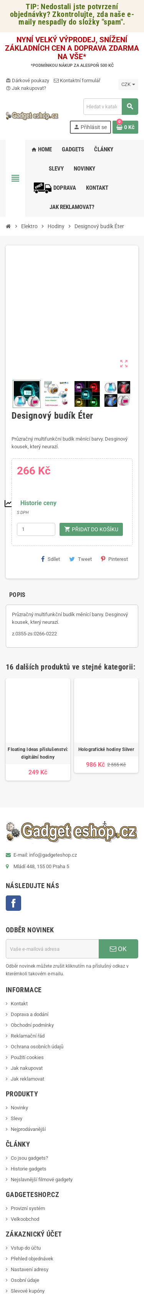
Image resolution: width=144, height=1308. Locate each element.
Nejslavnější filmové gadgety (42, 1179)
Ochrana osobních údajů (37, 1046)
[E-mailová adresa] (52, 948)
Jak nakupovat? (26, 88)
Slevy (16, 1118)
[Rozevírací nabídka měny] (128, 84)
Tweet (80, 559)
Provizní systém (28, 1208)
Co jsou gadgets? (29, 1158)
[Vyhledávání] (110, 106)
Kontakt (19, 1003)
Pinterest (114, 559)
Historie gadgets (28, 1169)
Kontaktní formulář (77, 80)
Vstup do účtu (26, 1248)
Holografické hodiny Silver (106, 749)
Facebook (13, 903)
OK (118, 949)
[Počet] (36, 529)
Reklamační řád (28, 1036)
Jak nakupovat (27, 1068)
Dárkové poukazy (27, 80)
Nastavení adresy (29, 1269)
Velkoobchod (25, 1219)
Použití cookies (27, 1057)
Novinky (19, 1108)
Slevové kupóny (28, 1291)
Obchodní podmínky (32, 1025)
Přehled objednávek (32, 1259)
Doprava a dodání (29, 1014)
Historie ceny (38, 503)
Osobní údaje (25, 1280)
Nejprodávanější (28, 1129)
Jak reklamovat (27, 1079)
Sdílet (50, 559)
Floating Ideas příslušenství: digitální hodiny (38, 753)
